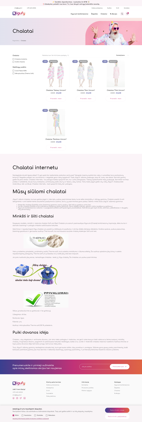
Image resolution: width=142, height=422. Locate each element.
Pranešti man (56, 98)
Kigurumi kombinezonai (79, 14)
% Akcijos (113, 14)
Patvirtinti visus (117, 410)
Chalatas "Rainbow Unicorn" (56, 139)
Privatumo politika (87, 387)
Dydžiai (109, 8)
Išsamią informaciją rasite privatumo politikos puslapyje (31, 418)
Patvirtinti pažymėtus (117, 416)
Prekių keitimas (51, 396)
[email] (93, 367)
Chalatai (104, 14)
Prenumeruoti (118, 366)
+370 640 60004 (31, 8)
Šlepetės (94, 14)
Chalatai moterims (21, 59)
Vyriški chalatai (20, 62)
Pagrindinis (16, 40)
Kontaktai (126, 8)
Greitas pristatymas (97, 8)
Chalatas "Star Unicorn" (86, 90)
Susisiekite (49, 393)
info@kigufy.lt (18, 8)
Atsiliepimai (50, 387)
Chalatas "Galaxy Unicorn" (56, 90)
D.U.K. (117, 8)
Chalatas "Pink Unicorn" (116, 90)
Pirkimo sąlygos (87, 390)
